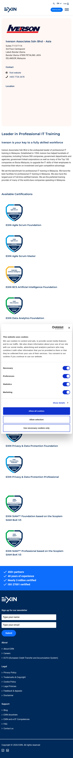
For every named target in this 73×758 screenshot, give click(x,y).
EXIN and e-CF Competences (17, 719)
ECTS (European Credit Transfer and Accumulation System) (31, 658)
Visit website (15, 72)
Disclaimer (8, 695)
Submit (8, 633)
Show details (59, 403)
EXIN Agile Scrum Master (21, 256)
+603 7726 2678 (16, 77)
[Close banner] (69, 328)
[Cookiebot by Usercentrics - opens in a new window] (52, 327)
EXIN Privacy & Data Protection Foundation (32, 445)
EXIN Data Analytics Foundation (25, 318)
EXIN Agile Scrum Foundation (23, 225)
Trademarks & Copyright (15, 677)
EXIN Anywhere (10, 714)
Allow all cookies (36, 411)
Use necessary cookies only (36, 428)
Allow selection (36, 419)
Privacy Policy (10, 672)
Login (66, 3)
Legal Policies (10, 686)
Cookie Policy (10, 682)
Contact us (8, 728)
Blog (6, 710)
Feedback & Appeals (13, 691)
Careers (7, 653)
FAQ (5, 724)
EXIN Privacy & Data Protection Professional (32, 476)
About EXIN (9, 649)
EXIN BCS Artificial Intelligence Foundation (31, 287)
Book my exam (56, 9)
